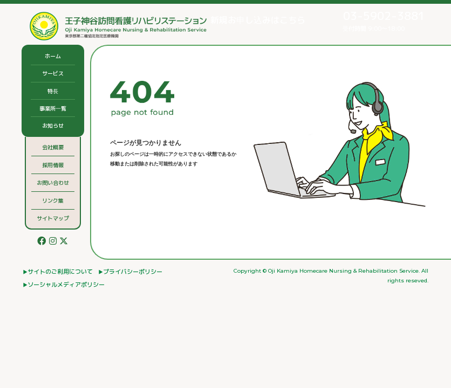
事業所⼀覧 (52, 108)
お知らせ (53, 125)
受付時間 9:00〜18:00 (374, 20)
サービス (53, 73)
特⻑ (52, 91)
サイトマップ (53, 218)
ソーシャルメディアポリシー (66, 284)
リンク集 (53, 200)
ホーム (53, 56)
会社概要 (53, 147)
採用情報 (53, 165)
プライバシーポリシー (132, 271)
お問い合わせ (53, 182)
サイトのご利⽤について (60, 271)
